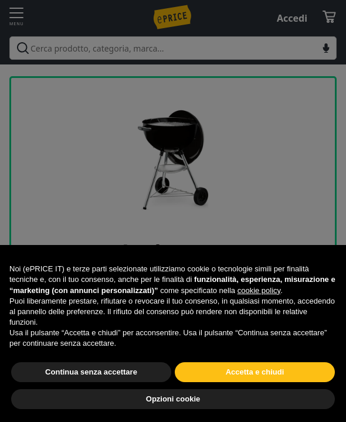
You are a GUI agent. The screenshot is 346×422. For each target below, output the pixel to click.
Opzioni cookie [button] (173, 398)
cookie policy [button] (259, 290)
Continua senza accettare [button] (91, 371)
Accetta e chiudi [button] (255, 371)
